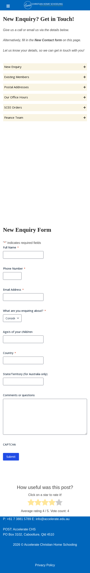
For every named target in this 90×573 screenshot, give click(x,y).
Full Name (11, 247)
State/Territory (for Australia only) (25, 374)
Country (9, 353)
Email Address (13, 289)
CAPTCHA (9, 444)
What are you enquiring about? (24, 311)
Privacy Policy (45, 565)
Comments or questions (19, 395)
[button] (45, 66)
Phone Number (14, 268)
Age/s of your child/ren (18, 332)
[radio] (31, 503)
